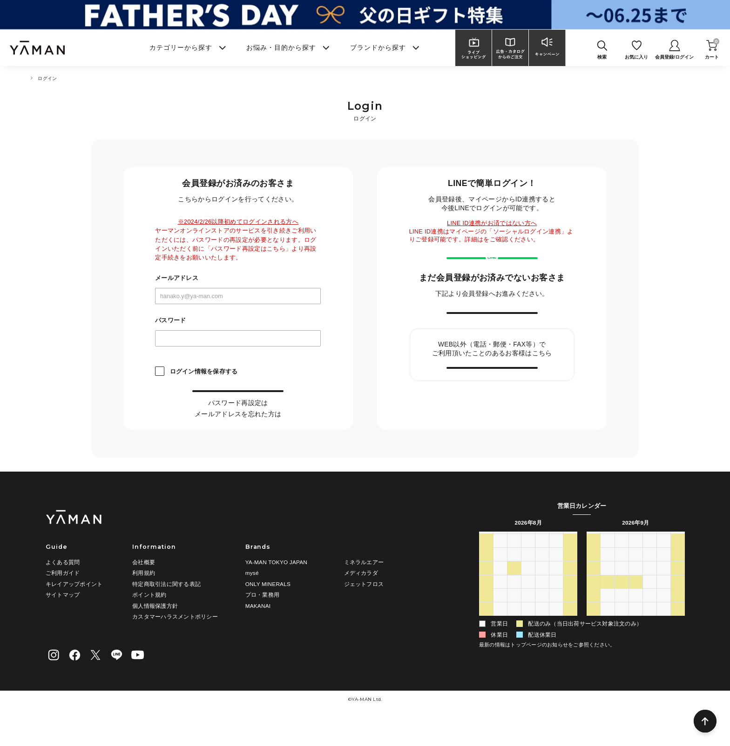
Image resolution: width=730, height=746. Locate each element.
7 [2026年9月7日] (607, 589)
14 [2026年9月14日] (607, 602)
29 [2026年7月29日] (528, 575)
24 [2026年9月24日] (650, 616)
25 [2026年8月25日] (514, 630)
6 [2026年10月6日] (621, 643)
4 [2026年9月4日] (556, 643)
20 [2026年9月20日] (593, 616)
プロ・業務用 (262, 617)
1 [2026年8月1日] (570, 575)
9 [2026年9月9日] (635, 589)
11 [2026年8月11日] (514, 602)
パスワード (170, 321)
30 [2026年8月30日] (486, 643)
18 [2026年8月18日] (514, 616)
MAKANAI (258, 628)
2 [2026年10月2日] (663, 630)
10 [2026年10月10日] (678, 643)
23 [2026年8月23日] (486, 630)
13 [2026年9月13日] (593, 602)
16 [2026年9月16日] (636, 602)
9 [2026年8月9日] (485, 602)
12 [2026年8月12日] (528, 602)
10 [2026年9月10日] (650, 589)
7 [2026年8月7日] (556, 589)
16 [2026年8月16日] (486, 616)
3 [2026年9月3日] (542, 643)
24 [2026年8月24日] (500, 630)
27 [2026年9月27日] (593, 630)
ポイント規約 (149, 617)
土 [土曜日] (570, 561)
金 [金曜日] (556, 561)
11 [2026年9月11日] (664, 589)
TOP (28, 78)
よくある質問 (63, 584)
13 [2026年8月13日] (542, 602)
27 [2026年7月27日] (500, 575)
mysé (252, 596)
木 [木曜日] (542, 561)
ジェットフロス (364, 606)
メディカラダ (361, 596)
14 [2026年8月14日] (556, 602)
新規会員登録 (492, 343)
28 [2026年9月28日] (607, 630)
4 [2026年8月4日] (514, 589)
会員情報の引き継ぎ (492, 417)
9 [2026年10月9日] (663, 643)
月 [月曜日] (500, 561)
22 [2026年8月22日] (570, 616)
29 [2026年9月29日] (621, 630)
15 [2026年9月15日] (621, 602)
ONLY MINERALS (268, 606)
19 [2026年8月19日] (528, 616)
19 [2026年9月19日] (678, 602)
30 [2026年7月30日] (542, 575)
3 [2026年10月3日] (678, 630)
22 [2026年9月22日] (621, 616)
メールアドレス (176, 278)
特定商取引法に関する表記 (166, 606)
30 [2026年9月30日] (636, 630)
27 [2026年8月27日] (542, 630)
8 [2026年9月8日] (621, 589)
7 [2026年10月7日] (635, 643)
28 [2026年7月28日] (514, 575)
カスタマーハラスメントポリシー (175, 639)
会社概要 (143, 584)
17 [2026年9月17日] (650, 602)
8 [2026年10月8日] (649, 643)
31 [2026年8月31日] (500, 643)
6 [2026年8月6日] (542, 589)
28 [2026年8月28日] (556, 630)
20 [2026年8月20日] (542, 616)
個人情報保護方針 (155, 628)
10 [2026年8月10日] (500, 602)
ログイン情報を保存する (204, 371)
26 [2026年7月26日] (486, 575)
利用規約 (143, 596)
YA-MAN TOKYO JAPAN (276, 584)
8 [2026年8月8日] (570, 589)
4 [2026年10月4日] (593, 643)
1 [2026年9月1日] (514, 643)
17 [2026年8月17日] (500, 616)
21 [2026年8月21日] (556, 616)
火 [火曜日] (514, 561)
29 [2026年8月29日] (570, 630)
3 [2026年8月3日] (500, 589)
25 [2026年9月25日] (664, 616)
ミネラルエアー (364, 584)
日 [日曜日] (486, 561)
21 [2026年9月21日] (607, 616)
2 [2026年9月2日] (528, 643)
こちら (268, 423)
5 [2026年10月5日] (607, 643)
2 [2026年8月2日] (485, 589)
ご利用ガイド (63, 596)
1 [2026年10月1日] (649, 630)
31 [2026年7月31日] (556, 575)
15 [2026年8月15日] (570, 602)
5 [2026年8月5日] (528, 589)
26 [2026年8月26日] (528, 630)
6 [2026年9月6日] (593, 589)
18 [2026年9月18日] (664, 602)
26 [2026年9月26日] (678, 616)
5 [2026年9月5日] (570, 643)
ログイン (238, 401)
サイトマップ (63, 617)
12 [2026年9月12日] (678, 589)
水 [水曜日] (528, 561)
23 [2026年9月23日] (636, 616)
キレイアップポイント (74, 606)
